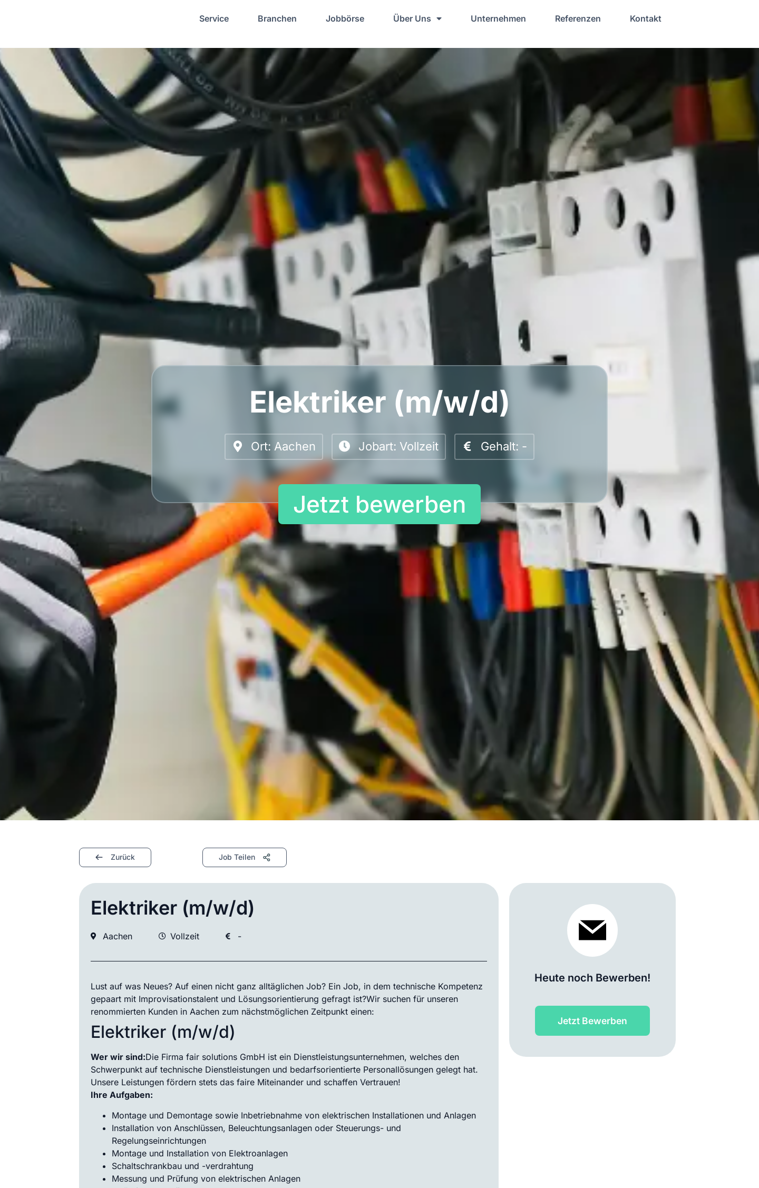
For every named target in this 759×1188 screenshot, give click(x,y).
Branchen (277, 18)
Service (214, 18)
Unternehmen (498, 18)
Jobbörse (345, 18)
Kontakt (645, 18)
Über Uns (417, 18)
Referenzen (578, 18)
